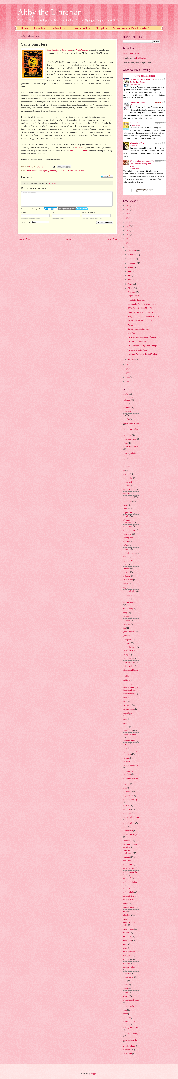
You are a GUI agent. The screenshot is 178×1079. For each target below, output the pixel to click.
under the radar (128, 1006)
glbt (124, 628)
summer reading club (131, 967)
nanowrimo (127, 762)
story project (127, 956)
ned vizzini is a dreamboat (128, 773)
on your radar (128, 796)
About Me (39, 28)
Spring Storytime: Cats (136, 300)
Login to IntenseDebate (50, 208)
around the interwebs (131, 423)
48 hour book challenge (128, 399)
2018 (128, 222)
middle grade (55, 170)
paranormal (127, 813)
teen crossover (128, 977)
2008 (128, 377)
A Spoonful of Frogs (137, 143)
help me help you (129, 647)
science (125, 919)
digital (125, 564)
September (132, 263)
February (131, 292)
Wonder (130, 325)
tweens (64, 170)
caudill (125, 509)
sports (125, 948)
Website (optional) (88, 212)
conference (127, 534)
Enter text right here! (67, 199)
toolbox (126, 992)
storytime (126, 959)
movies (125, 744)
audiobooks (127, 435)
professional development (128, 852)
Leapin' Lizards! (133, 296)
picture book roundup (131, 817)
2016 (128, 230)
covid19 (126, 541)
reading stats (127, 888)
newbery (126, 784)
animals (126, 419)
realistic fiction (128, 896)
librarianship (127, 684)
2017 (128, 226)
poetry (125, 827)
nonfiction (127, 792)
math (125, 719)
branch (125, 505)
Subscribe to (35, 222)
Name (23, 212)
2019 (128, 218)
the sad (125, 985)
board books (127, 478)
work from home (129, 1046)
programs (126, 857)
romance (126, 904)
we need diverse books (76, 170)
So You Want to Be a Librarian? (131, 28)
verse (125, 1010)
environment (127, 595)
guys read (126, 643)
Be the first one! (54, 183)
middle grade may (130, 734)
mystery (126, 758)
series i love (127, 940)
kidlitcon (126, 680)
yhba (124, 1057)
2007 (128, 381)
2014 (128, 239)
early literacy (128, 580)
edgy (124, 587)
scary (125, 911)
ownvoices (127, 809)
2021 (128, 209)
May (130, 280)
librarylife (126, 698)
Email (54, 212)
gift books (126, 617)
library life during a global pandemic (130, 689)
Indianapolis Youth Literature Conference (143, 304)
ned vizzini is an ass (130, 778)
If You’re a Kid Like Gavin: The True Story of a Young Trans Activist (142, 163)
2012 (128, 247)
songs (125, 944)
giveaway (126, 624)
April (130, 284)
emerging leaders (129, 591)
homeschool (127, 659)
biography (126, 467)
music (125, 748)
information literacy (130, 670)
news (125, 788)
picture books (128, 823)
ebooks (125, 583)
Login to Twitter (82, 208)
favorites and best (129, 603)
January (131, 359)
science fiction (128, 929)
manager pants (128, 709)
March (130, 288)
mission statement (130, 740)
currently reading (129, 553)
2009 (128, 373)
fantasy (125, 599)
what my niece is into (131, 1027)
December (132, 251)
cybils (125, 557)
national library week (131, 766)
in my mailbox (128, 662)
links (124, 701)
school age (127, 915)
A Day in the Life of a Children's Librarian (143, 316)
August (131, 267)
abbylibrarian (140, 58)
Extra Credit (80, 147)
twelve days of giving (131, 1000)
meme (125, 723)
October (131, 259)
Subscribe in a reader (131, 53)
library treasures (129, 694)
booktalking (127, 501)
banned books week (130, 447)
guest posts (127, 639)
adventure (126, 408)
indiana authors (129, 666)
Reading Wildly (82, 28)
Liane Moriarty (135, 105)
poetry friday (128, 831)
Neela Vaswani (82, 50)
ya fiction (126, 1050)
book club (126, 486)
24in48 (125, 394)
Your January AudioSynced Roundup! (142, 346)
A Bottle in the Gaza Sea (78, 150)
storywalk (126, 963)
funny (125, 613)
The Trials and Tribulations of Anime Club (143, 337)
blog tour (126, 474)
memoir (126, 727)
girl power (127, 620)
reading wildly (128, 892)
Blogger (94, 1073)
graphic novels (128, 632)
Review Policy (59, 28)
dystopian (126, 576)
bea (124, 459)
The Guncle (134, 123)
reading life (127, 878)
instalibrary (127, 676)
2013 (128, 243)
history (125, 655)
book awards (127, 482)
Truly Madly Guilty (137, 103)
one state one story (130, 799)
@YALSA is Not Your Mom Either (141, 308)
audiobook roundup (130, 429)
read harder (127, 861)
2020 (128, 214)
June (130, 276)
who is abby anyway (130, 1034)
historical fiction (129, 651)
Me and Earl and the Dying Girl (139, 321)
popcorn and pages (130, 835)
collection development (128, 521)
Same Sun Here (53, 50)
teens (125, 981)
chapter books (128, 512)
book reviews (32, 170)
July (130, 271)
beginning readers (129, 463)
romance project (129, 907)
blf (124, 470)
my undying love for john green (130, 753)
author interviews (129, 439)
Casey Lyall (134, 145)
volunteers (127, 1018)
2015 (128, 235)
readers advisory (129, 868)
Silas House (67, 50)
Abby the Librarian (50, 12)
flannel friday (128, 609)
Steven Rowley (135, 125)
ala (124, 415)
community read (129, 530)
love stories (127, 705)
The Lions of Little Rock (137, 350)
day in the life (128, 561)
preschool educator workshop (130, 846)
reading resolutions (130, 882)
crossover (126, 549)
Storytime (101, 28)
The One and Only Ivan (136, 341)
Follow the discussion (110, 176)
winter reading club (130, 1040)
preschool (126, 841)
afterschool (127, 411)
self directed (127, 936)
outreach (126, 805)
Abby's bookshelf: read (144, 75)
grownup (126, 636)
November (132, 255)
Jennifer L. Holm (136, 84)
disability (126, 568)
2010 (128, 369)
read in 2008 (127, 864)
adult (125, 404)
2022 (128, 205)
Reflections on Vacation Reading (140, 312)
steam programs (129, 952)
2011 (128, 365)
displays (126, 572)
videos (125, 1014)
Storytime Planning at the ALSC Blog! (142, 354)
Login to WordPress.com (67, 208)
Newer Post (24, 239)
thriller (125, 989)
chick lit (126, 516)
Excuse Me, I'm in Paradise (138, 329)
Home (24, 28)
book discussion (129, 490)
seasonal (126, 933)
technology (127, 973)
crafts (125, 545)
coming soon (128, 526)
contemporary (44, 170)
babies (125, 443)
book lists (126, 493)
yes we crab (127, 1054)
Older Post (111, 239)
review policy (128, 900)
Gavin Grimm (135, 168)
